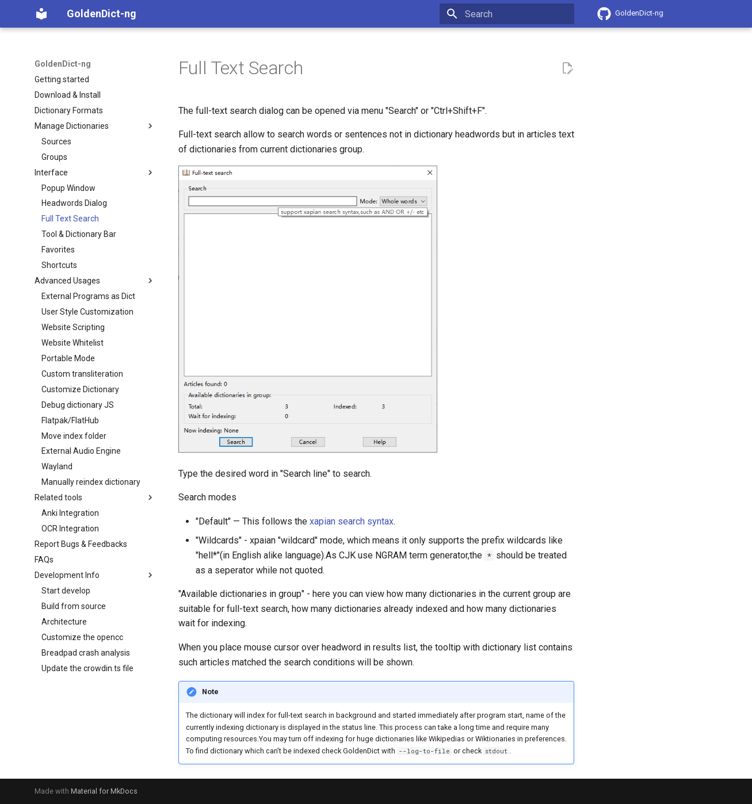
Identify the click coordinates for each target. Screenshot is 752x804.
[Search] (507, 13)
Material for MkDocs (104, 791)
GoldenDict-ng (63, 63)
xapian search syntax (352, 521)
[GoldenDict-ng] (41, 13)
